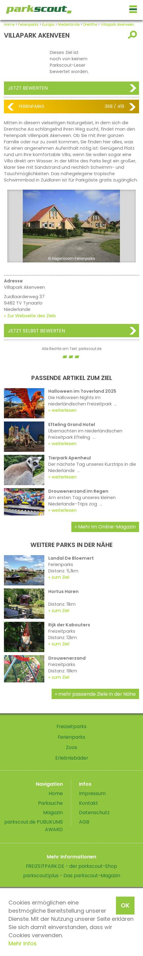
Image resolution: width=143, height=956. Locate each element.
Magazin (53, 812)
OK (125, 905)
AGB (84, 821)
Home (9, 24)
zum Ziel (60, 577)
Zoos (71, 747)
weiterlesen (64, 410)
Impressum (92, 793)
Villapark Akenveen (117, 24)
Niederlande (69, 24)
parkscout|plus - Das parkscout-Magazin (71, 875)
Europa (48, 24)
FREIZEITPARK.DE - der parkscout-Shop (71, 866)
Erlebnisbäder (71, 757)
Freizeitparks (71, 726)
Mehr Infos (23, 943)
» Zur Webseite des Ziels (30, 316)
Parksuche (50, 803)
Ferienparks (28, 24)
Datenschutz (94, 812)
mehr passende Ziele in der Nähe (97, 694)
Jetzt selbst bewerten (36, 330)
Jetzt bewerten (28, 88)
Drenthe (90, 24)
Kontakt (88, 803)
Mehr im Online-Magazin (107, 526)
